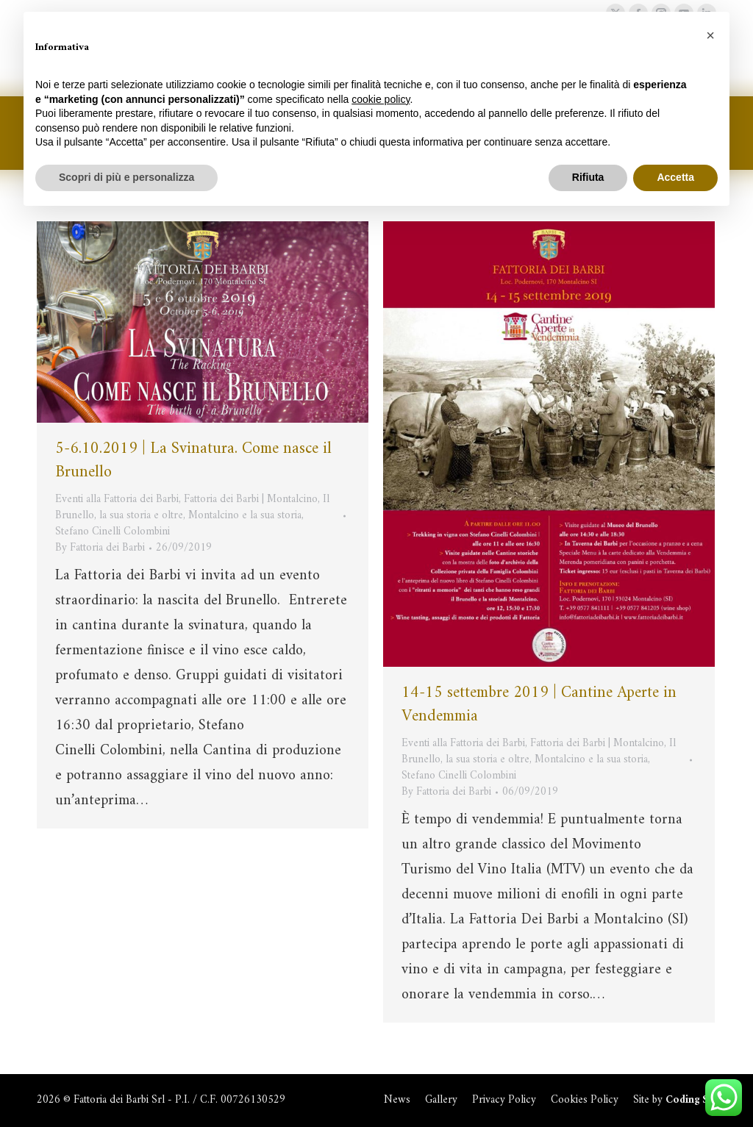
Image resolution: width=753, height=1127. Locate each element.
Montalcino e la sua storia (244, 516)
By (100, 548)
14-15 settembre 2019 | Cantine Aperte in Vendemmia (539, 705)
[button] (710, 35)
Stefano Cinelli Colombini (112, 532)
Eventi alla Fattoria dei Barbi (117, 499)
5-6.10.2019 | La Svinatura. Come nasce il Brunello (193, 460)
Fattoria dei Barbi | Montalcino (251, 499)
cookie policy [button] (380, 99)
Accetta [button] (675, 177)
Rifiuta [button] (588, 177)
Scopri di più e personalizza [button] (126, 177)
